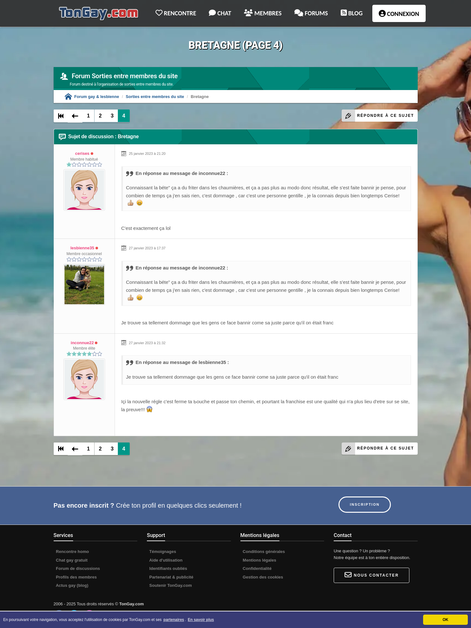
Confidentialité (257, 569)
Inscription (366, 505)
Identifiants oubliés (167, 569)
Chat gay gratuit (71, 560)
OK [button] (445, 619)
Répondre (376, 116)
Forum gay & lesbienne (92, 96)
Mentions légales (259, 560)
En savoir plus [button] (201, 619)
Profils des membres (76, 577)
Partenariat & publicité (171, 577)
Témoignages (162, 551)
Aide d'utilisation (165, 560)
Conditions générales (263, 551)
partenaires (173, 619)
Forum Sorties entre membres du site (125, 76)
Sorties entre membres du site (156, 96)
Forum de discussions (77, 569)
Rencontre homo (72, 551)
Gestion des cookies (262, 577)
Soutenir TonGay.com (170, 586)
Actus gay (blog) (71, 586)
